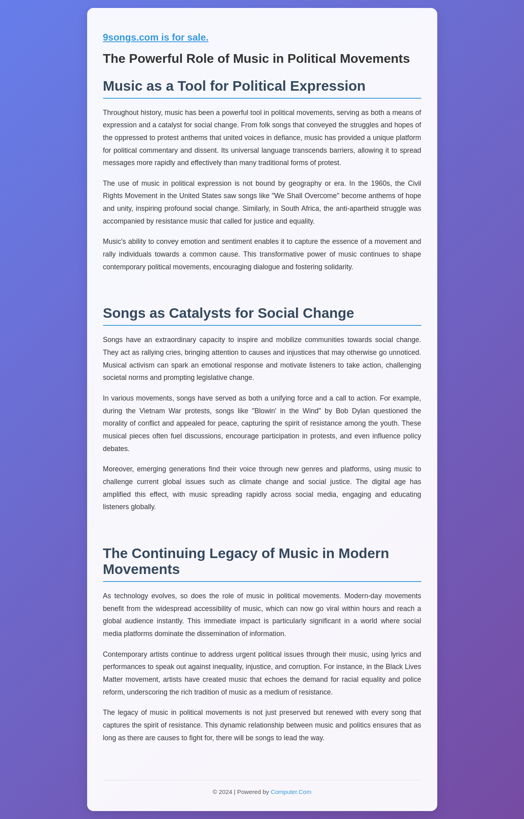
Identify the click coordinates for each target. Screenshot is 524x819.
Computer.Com (291, 791)
